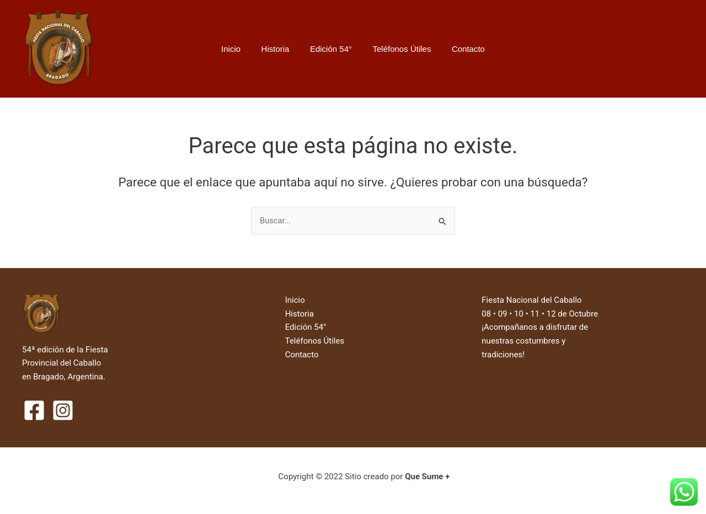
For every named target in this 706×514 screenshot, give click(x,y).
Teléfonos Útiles (397, 48)
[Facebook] (34, 410)
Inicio (239, 48)
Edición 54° (331, 48)
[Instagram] (63, 410)
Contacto (460, 48)
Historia (279, 48)
